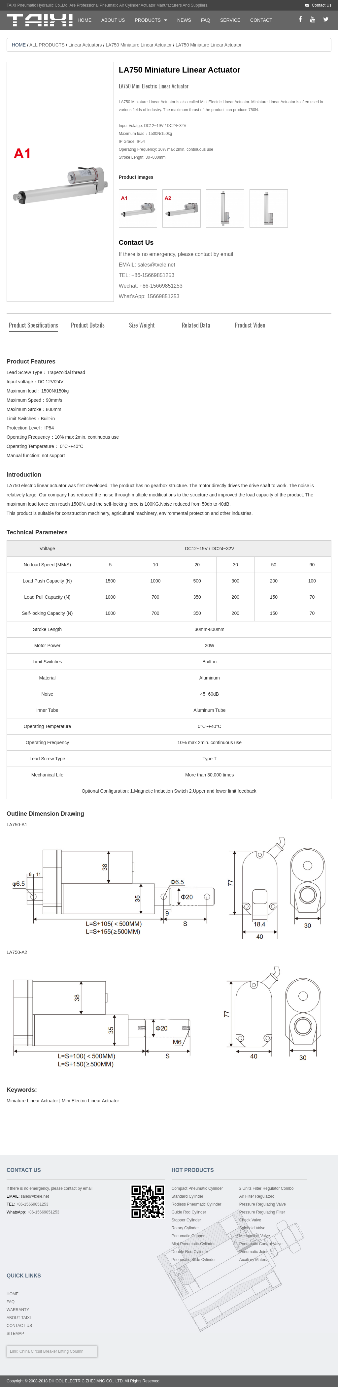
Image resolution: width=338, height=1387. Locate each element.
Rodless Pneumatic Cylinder (196, 1204)
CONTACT (261, 20)
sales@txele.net (156, 265)
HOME (84, 20)
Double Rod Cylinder (190, 1251)
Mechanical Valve (254, 1236)
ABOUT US (113, 20)
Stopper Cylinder (186, 1220)
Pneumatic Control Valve (261, 1244)
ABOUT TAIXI (19, 1317)
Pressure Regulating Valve (262, 1204)
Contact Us (321, 5)
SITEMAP (15, 1333)
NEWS (184, 20)
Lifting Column (71, 1351)
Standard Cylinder (187, 1196)
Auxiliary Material (254, 1259)
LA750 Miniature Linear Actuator (139, 44)
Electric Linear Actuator (95, 1100)
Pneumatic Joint (253, 1251)
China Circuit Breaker (38, 1351)
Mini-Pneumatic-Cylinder (193, 1244)
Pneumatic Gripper (188, 1236)
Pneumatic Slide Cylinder (194, 1259)
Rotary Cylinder (185, 1228)
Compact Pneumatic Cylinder (197, 1188)
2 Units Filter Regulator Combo (266, 1188)
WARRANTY (18, 1310)
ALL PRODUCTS (47, 44)
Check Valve (250, 1220)
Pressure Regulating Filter (262, 1212)
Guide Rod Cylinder (189, 1212)
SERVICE (230, 20)
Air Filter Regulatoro (257, 1196)
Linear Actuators (85, 44)
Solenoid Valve (252, 1228)
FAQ (205, 20)
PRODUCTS (148, 20)
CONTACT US (19, 1325)
